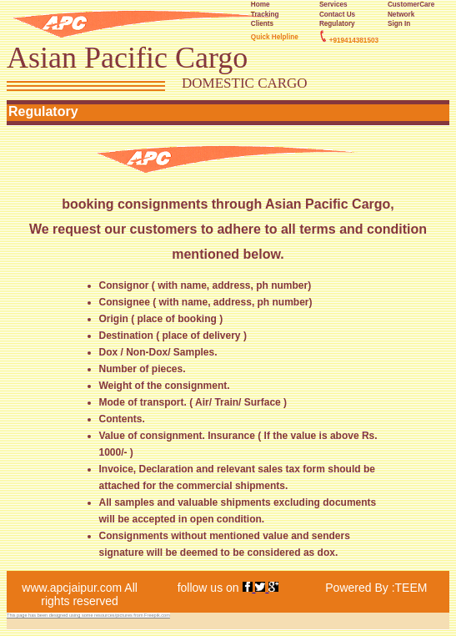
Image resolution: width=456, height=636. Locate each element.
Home (260, 4)
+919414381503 (353, 40)
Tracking (265, 14)
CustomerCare (411, 4)
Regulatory (337, 24)
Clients (262, 24)
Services (333, 4)
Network (401, 14)
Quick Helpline (274, 37)
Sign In (399, 24)
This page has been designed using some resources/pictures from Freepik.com (88, 615)
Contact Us (337, 14)
